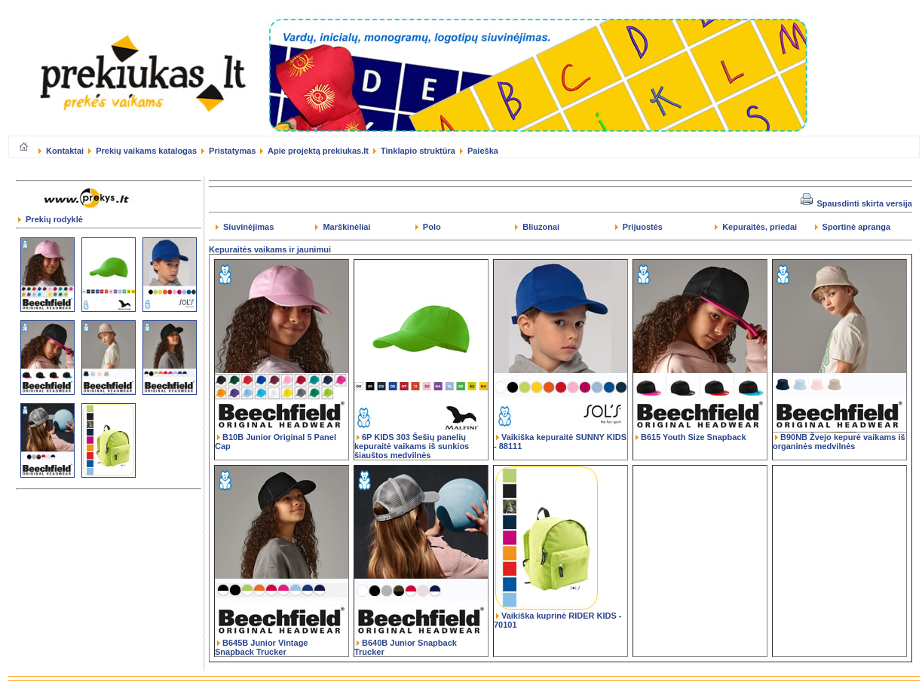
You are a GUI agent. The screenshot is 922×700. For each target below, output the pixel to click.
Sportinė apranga (853, 226)
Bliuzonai (537, 226)
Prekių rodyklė (50, 219)
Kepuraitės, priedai (756, 226)
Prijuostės (639, 226)
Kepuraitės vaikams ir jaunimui (270, 249)
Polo (428, 226)
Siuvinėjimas (245, 226)
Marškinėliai (342, 226)
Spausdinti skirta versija (856, 203)
